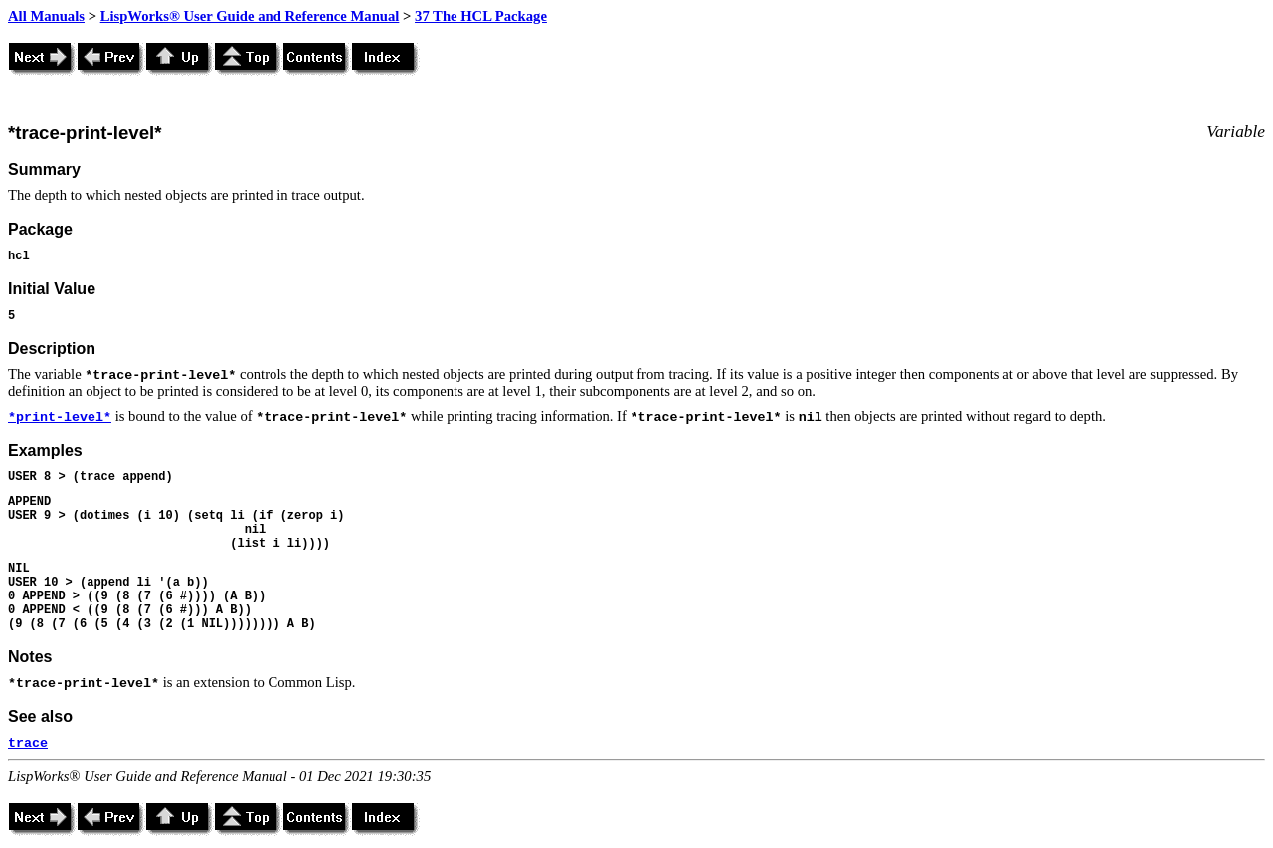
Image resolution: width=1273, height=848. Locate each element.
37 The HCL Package (481, 16)
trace (28, 743)
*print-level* (59, 417)
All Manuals (46, 16)
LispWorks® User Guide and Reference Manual (250, 16)
